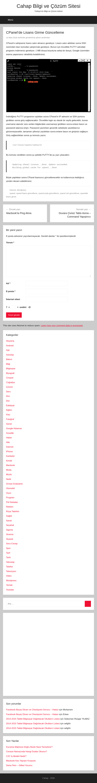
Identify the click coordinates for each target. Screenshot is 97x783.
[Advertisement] (25, 654)
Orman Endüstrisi (14, 484)
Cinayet (9, 378)
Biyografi (10, 373)
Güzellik (10, 433)
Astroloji (10, 355)
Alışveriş (10, 341)
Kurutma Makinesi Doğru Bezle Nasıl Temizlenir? (29, 747)
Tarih (8, 557)
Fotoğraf (10, 419)
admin (38, 37)
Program (10, 497)
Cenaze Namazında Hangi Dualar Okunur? (26, 751)
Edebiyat (10, 405)
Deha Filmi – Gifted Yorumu (19, 765)
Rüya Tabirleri (12, 511)
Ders (8, 391)
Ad (8, 283)
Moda (8, 470)
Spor (8, 548)
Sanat (9, 520)
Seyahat (10, 525)
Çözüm (9, 387)
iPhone (9, 451)
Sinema (9, 534)
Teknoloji (10, 562)
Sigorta (9, 530)
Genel (9, 424)
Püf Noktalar (12, 502)
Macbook (10, 465)
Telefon (9, 566)
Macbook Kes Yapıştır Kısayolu (21, 761)
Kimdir (9, 461)
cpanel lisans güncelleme (26, 193)
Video (8, 576)
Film (8, 415)
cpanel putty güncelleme (48, 193)
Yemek (9, 585)
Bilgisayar (10, 368)
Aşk (8, 350)
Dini (8, 396)
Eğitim (9, 410)
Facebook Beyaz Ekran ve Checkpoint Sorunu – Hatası (32, 709)
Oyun (8, 493)
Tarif (8, 553)
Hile (8, 442)
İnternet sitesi (13, 299)
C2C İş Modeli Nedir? (16, 756)
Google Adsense (14, 428)
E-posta (10, 291)
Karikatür (10, 456)
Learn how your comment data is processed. (62, 325)
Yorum (10, 242)
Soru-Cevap (12, 543)
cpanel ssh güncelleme (69, 193)
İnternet (13, 190)
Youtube (10, 590)
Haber (9, 437)
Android (10, 345)
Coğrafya (10, 382)
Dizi (8, 401)
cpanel (12, 193)
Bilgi (8, 364)
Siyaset (9, 539)
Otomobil (10, 488)
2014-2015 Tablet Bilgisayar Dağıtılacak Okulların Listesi (33, 719)
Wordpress (21, 190)
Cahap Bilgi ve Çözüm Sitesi (48, 6)
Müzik (9, 474)
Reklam (9, 507)
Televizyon (11, 571)
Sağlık (9, 516)
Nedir (8, 479)
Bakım (9, 359)
